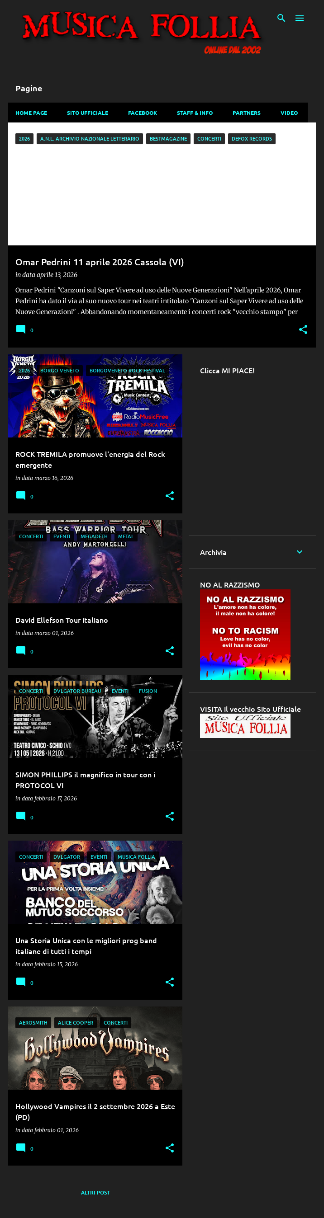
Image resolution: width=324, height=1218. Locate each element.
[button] (303, 330)
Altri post (95, 1192)
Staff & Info (195, 112)
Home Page (31, 112)
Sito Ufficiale (87, 112)
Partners (247, 112)
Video (289, 112)
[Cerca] (281, 18)
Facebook (142, 112)
